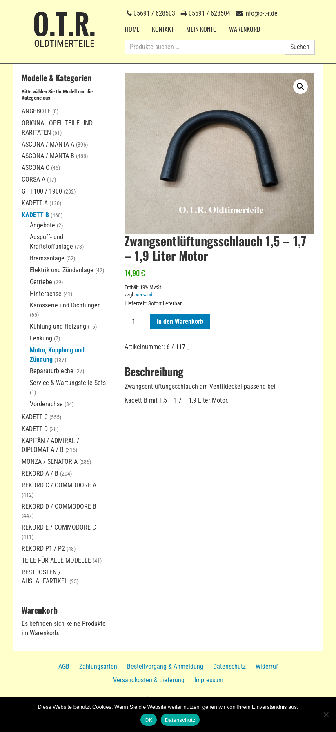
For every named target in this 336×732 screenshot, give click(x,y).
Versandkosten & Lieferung (149, 680)
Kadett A (35, 203)
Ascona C (35, 167)
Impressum (208, 680)
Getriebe (41, 282)
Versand (144, 294)
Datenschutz (229, 666)
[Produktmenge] (136, 321)
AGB (63, 666)
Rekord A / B (40, 473)
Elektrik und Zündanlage (61, 270)
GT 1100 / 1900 (42, 191)
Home (132, 29)
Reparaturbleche (51, 371)
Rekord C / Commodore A (59, 485)
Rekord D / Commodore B (59, 506)
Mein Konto (201, 29)
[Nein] (326, 714)
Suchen (299, 47)
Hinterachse (46, 294)
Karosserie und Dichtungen (65, 305)
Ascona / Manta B (48, 156)
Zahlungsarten (98, 666)
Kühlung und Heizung (58, 326)
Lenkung (41, 338)
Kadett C (35, 417)
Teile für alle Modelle (56, 560)
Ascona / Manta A (48, 144)
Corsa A (33, 179)
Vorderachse (46, 404)
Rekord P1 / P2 (43, 548)
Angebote (36, 111)
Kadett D (35, 429)
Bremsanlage (47, 258)
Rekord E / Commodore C (59, 527)
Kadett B (35, 215)
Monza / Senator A (50, 461)
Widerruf (267, 666)
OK (148, 720)
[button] (300, 86)
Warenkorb (244, 29)
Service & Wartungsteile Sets (68, 383)
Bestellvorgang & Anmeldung (165, 666)
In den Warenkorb (180, 321)
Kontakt (163, 29)
